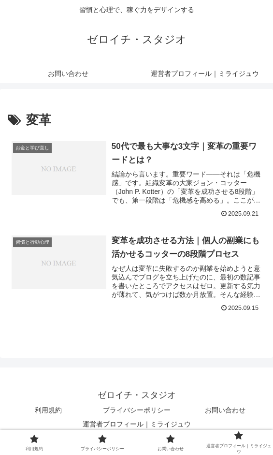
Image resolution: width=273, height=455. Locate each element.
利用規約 (48, 410)
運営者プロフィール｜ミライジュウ (137, 424)
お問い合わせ (225, 410)
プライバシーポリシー (137, 410)
